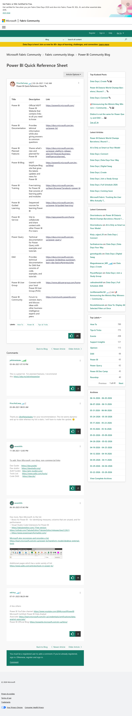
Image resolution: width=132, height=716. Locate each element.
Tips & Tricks (43, 324)
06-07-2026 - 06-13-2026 (101, 404)
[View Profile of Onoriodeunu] (96, 215)
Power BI (30, 324)
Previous (102, 383)
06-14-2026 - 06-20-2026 (101, 398)
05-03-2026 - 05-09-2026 (101, 435)
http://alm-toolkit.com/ (32, 471)
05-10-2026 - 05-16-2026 (100, 429)
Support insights (97, 342)
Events (93, 336)
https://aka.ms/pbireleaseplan (27, 376)
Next (121, 383)
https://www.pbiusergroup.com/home (63, 282)
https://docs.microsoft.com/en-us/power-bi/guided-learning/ (60, 204)
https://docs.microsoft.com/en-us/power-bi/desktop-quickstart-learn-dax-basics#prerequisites (61, 259)
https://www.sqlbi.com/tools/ (34, 473)
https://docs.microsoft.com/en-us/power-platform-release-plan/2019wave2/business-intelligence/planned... (60, 152)
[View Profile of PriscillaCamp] (22, 83)
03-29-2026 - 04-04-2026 (101, 466)
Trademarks (5, 702)
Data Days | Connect (99, 97)
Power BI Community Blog (94, 54)
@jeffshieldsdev (26, 416)
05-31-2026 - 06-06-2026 (101, 410)
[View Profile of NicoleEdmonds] (97, 305)
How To (20, 324)
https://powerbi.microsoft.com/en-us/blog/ (49, 622)
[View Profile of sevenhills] (18, 446)
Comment (14, 662)
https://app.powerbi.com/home (60, 217)
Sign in (102, 33)
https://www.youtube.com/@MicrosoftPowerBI (54, 611)
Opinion (93, 347)
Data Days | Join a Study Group (104, 178)
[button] (79, 83)
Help (110, 33)
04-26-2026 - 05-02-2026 (101, 441)
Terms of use (6, 698)
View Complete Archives (101, 478)
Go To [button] (119, 33)
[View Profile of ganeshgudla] (96, 253)
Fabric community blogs (59, 54)
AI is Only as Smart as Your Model (105, 147)
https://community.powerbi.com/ (61, 296)
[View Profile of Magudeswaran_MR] (99, 263)
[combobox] (97, 39)
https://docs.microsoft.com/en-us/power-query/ (60, 238)
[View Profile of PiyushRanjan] (96, 272)
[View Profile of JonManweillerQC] (98, 292)
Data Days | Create (98, 81)
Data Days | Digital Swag (101, 166)
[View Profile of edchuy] (13, 592)
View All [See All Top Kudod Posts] (94, 122)
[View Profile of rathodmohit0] (96, 282)
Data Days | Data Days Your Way (104, 160)
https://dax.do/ (28, 476)
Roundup (94, 377)
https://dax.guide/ (29, 465)
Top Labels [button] (95, 317)
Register (92, 33)
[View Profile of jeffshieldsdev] (15, 360)
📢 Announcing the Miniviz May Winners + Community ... (107, 295)
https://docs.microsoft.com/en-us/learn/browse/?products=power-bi (63, 186)
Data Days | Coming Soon (101, 191)
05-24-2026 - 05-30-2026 (101, 416)
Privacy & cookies (8, 694)
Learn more (104, 44)
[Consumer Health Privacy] (34, 707)
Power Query (96, 365)
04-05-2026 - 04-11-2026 (101, 460)
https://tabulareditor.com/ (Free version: (29, 527)
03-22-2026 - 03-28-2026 (101, 472)
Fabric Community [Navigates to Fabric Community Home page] (30, 20)
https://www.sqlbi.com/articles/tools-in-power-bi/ (31, 565)
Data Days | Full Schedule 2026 (103, 184)
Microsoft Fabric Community (24, 54)
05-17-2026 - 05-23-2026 (101, 422)
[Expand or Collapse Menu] (4, 27)
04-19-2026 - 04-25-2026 (101, 447)
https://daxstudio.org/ (31, 468)
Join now (6, 12)
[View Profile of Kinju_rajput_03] (97, 234)
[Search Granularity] (55, 39)
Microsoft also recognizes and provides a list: (29, 538)
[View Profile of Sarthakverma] (96, 244)
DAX (92, 353)
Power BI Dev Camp (99, 371)
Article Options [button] (72, 74)
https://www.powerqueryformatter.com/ (29, 532)
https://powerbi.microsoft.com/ (60, 105)
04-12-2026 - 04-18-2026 (101, 453)
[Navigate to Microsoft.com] (9, 20)
